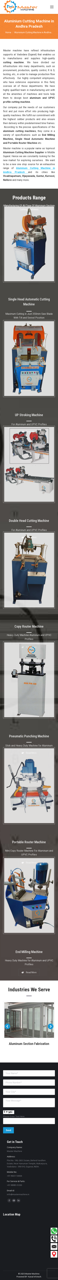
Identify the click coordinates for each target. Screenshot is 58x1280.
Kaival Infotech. (35, 1277)
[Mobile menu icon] (52, 7)
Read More (29, 968)
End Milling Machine (29, 949)
